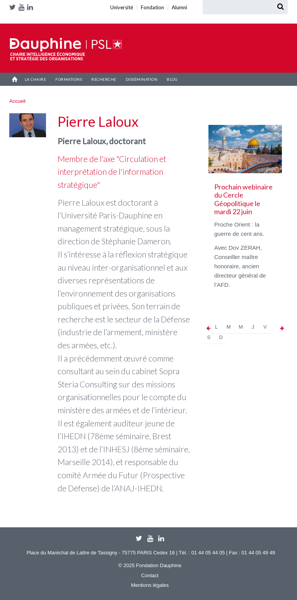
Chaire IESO (65, 49)
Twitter (14, 7)
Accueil (14, 79)
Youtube (23, 7)
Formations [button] (68, 79)
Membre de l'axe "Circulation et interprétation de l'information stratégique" (112, 171)
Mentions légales (150, 585)
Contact (150, 575)
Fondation (14, 16)
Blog (172, 79)
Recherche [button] (103, 79)
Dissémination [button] (142, 79)
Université (10, 16)
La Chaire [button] (35, 79)
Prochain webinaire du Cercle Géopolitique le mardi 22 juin (243, 199)
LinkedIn (31, 7)
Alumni (20, 16)
